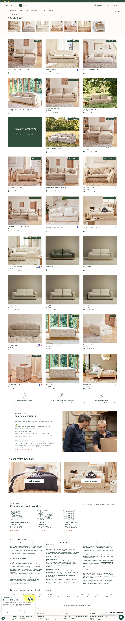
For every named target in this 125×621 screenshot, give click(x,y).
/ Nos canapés (15, 14)
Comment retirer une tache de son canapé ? (77, 605)
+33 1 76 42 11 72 (116, 1)
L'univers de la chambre (11, 10)
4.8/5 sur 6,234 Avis (16, 1)
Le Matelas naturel (36, 10)
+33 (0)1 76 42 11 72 (43, 618)
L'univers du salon (24, 10)
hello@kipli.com (95, 619)
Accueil (9, 14)
